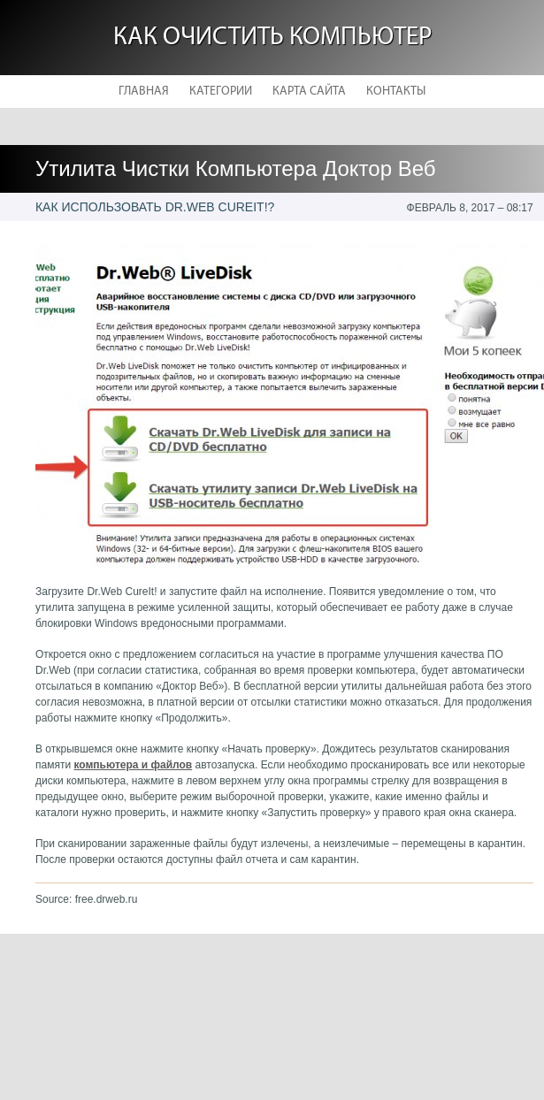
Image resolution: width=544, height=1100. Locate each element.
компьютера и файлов (132, 765)
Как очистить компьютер (272, 37)
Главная (144, 91)
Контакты (395, 91)
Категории (220, 91)
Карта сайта (309, 91)
